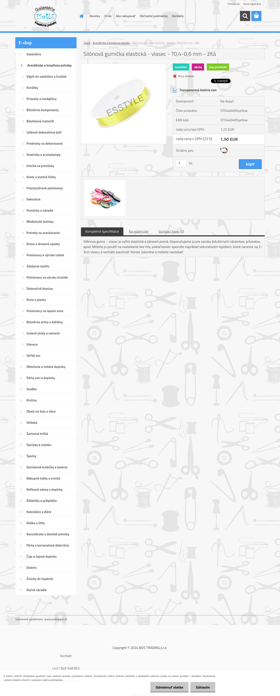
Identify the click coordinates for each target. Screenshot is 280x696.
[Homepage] (81, 16)
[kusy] (181, 163)
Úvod (87, 43)
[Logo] (45, 16)
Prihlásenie (234, 4)
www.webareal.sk (55, 619)
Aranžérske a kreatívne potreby (111, 43)
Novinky (95, 16)
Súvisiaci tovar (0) (171, 231)
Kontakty (178, 16)
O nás (108, 16)
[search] (245, 16)
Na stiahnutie (139, 231)
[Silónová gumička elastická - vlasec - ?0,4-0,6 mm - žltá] (123, 65)
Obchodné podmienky (154, 16)
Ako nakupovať (125, 16)
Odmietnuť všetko (169, 687)
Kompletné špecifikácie (102, 231)
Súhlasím (203, 687)
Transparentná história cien (195, 90)
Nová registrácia (252, 4)
